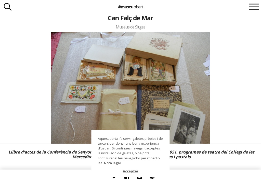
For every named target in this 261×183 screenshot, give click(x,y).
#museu (130, 7)
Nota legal (112, 163)
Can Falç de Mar (130, 17)
